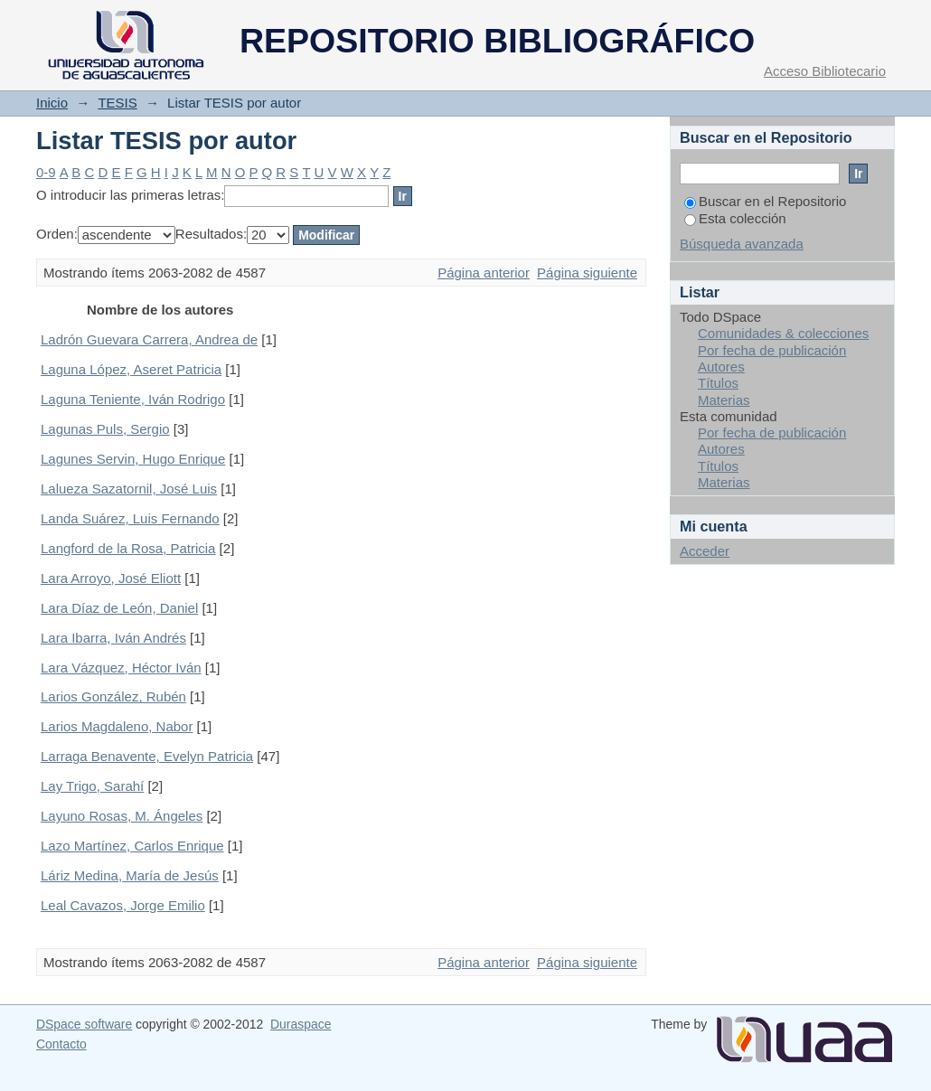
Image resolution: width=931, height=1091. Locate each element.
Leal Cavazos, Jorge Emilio (123, 905)
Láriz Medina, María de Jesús (130, 875)
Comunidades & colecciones (783, 333)
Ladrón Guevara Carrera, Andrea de (149, 339)
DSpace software (84, 1024)
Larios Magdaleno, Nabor (117, 726)
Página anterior (483, 272)
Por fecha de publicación (772, 350)
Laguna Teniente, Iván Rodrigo (133, 399)
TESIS (117, 102)
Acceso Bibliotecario (825, 71)
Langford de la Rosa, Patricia (128, 548)
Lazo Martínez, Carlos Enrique (132, 845)
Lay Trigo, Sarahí (92, 786)
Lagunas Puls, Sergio (105, 429)
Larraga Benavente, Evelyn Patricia (147, 756)
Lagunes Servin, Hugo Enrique (133, 458)
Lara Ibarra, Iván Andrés (113, 637)
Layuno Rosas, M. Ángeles (121, 815)
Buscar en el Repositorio (765, 201)
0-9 (46, 172)
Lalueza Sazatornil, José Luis (129, 488)
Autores (721, 366)
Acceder (704, 551)
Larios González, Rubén (113, 696)
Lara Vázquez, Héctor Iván (121, 667)
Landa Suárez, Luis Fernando (130, 518)
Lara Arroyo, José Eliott (111, 578)
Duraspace (300, 1024)
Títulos (718, 382)
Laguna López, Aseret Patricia (131, 369)
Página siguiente (587, 272)
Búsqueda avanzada (742, 243)
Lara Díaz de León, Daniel (119, 608)
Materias (724, 400)
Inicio (52, 102)
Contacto (61, 1044)
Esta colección (735, 218)
